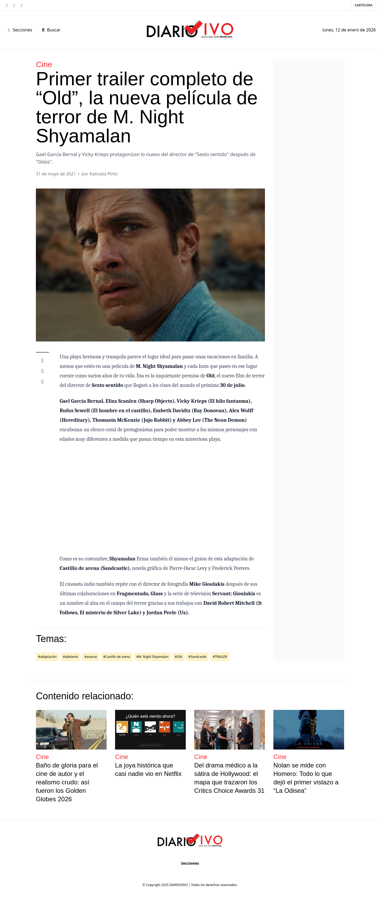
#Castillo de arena (116, 656)
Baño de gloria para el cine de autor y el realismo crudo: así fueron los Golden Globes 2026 (67, 782)
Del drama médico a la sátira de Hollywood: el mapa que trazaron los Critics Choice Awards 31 (229, 778)
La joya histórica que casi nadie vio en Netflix (148, 769)
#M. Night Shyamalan (152, 656)
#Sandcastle (197, 656)
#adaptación (47, 656)
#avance (90, 656)
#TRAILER (220, 656)
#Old (178, 656)
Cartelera (363, 5)
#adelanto (70, 656)
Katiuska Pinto (103, 174)
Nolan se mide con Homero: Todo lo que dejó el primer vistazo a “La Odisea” (306, 778)
